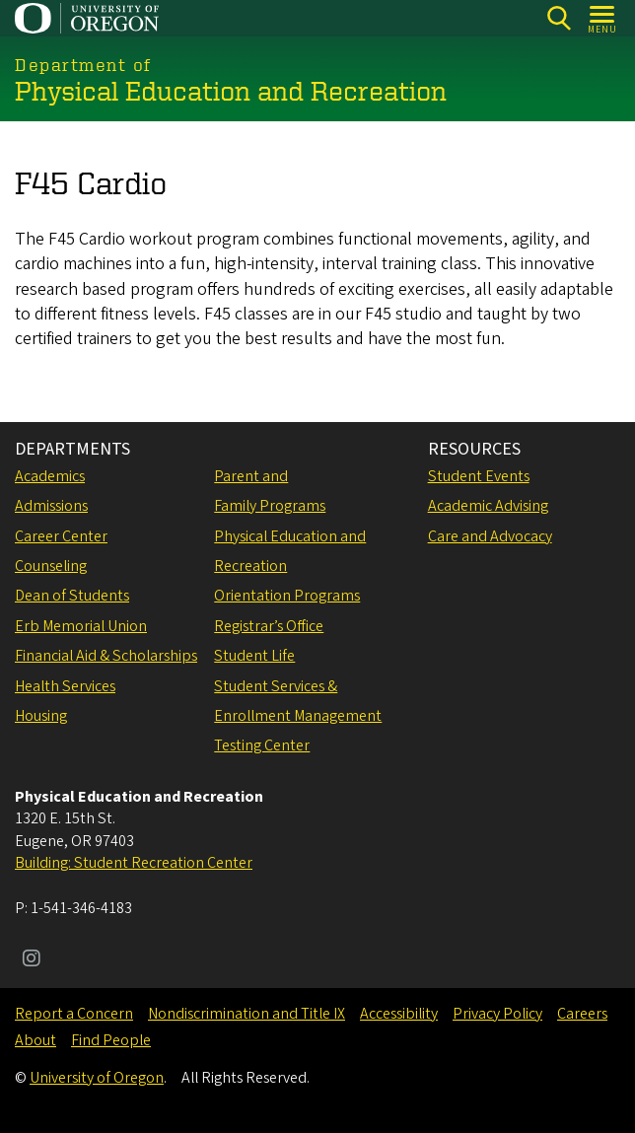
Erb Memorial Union (81, 626)
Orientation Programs (287, 595)
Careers (582, 1014)
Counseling (51, 566)
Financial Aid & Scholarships (106, 656)
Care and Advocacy (490, 536)
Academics (50, 476)
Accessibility (399, 1014)
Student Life (254, 656)
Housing (41, 716)
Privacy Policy (497, 1014)
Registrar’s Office (268, 626)
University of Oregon (97, 1078)
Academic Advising (488, 506)
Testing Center (262, 745)
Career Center (61, 536)
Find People (111, 1040)
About (35, 1040)
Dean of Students (72, 595)
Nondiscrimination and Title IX (246, 1014)
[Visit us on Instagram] (31, 960)
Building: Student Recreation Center (133, 863)
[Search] (558, 18)
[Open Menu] (603, 18)
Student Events (478, 476)
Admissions (51, 506)
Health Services (65, 686)
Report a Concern (74, 1014)
